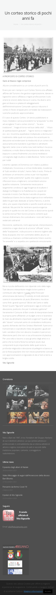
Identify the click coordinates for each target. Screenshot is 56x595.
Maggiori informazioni (33, 591)
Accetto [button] (48, 591)
